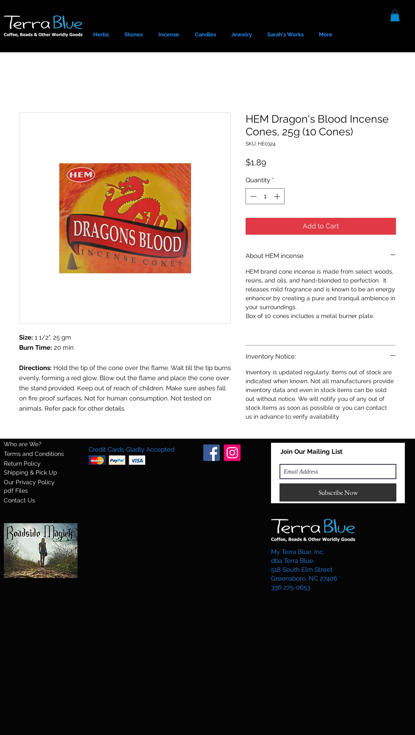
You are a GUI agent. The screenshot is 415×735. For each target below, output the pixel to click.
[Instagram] (232, 452)
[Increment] (278, 196)
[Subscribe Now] (337, 492)
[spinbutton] (265, 196)
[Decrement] (252, 196)
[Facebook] (211, 452)
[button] (395, 15)
